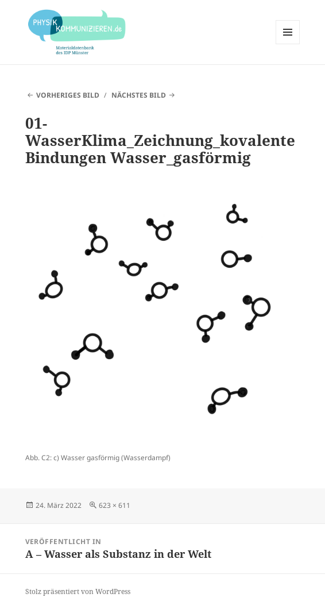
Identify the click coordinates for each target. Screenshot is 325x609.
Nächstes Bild (138, 95)
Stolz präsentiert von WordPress (77, 591)
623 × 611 (114, 505)
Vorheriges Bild (67, 95)
